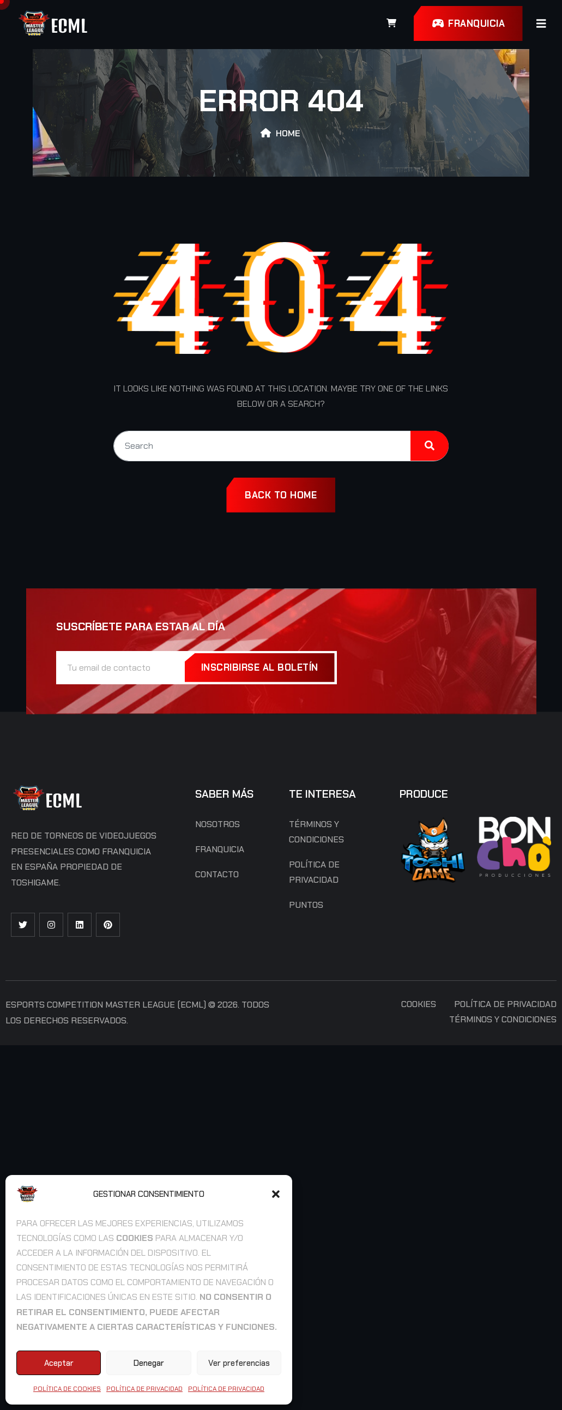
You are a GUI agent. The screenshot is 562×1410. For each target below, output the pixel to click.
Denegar (149, 1363)
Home (288, 133)
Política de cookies (67, 1388)
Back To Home (281, 495)
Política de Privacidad (144, 1388)
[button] (275, 1194)
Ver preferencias (239, 1363)
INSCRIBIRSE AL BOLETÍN (259, 667)
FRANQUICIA (468, 23)
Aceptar (59, 1363)
